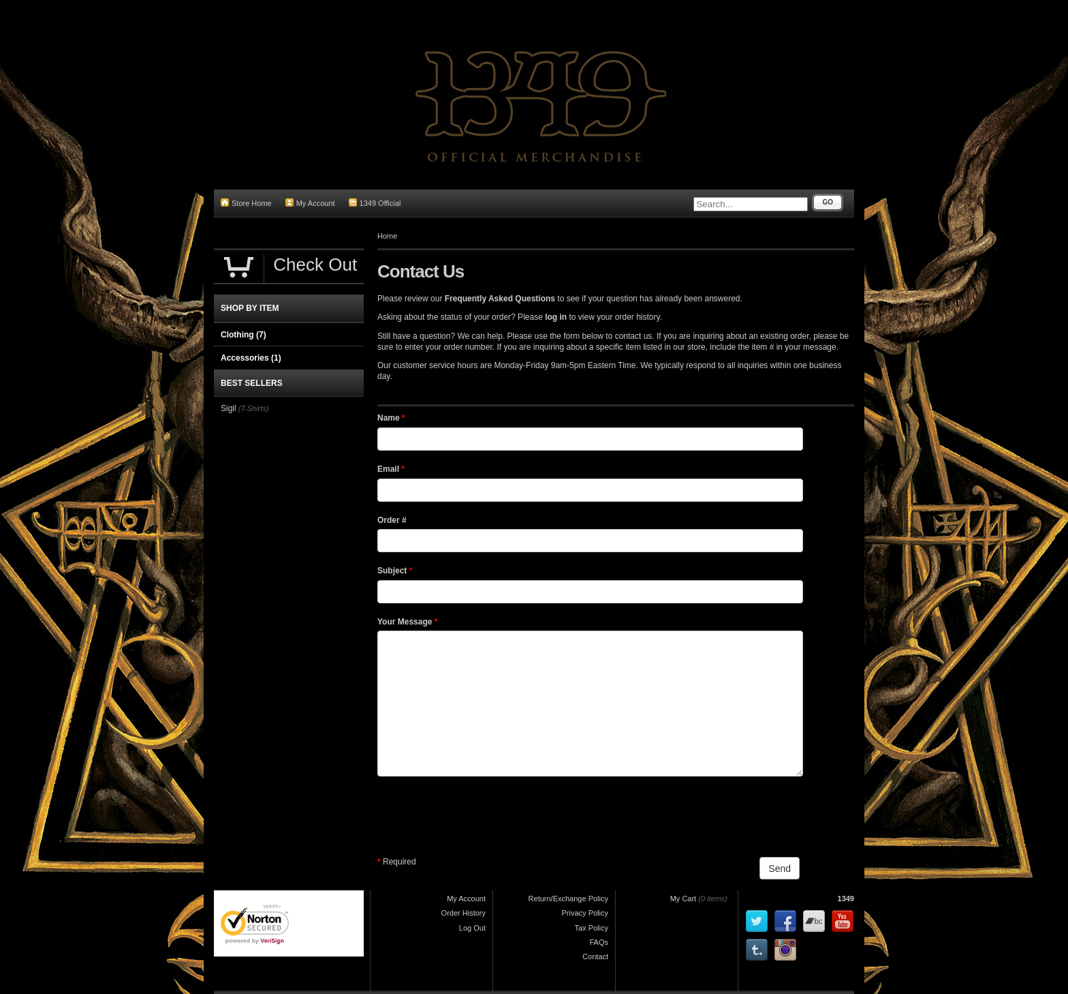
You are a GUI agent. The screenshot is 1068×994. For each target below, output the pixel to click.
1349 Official (375, 202)
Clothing (243, 335)
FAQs (598, 942)
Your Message (407, 622)
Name (391, 418)
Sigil (228, 408)
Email (391, 469)
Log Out (472, 928)
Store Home (246, 202)
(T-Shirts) (253, 408)
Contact (595, 956)
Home (387, 236)
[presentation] (480, 816)
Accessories (251, 358)
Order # (392, 520)
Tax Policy (591, 928)
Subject (394, 570)
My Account (310, 202)
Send (779, 868)
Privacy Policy (585, 913)
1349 (846, 898)
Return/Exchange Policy (568, 898)
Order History (463, 913)
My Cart (683, 898)
